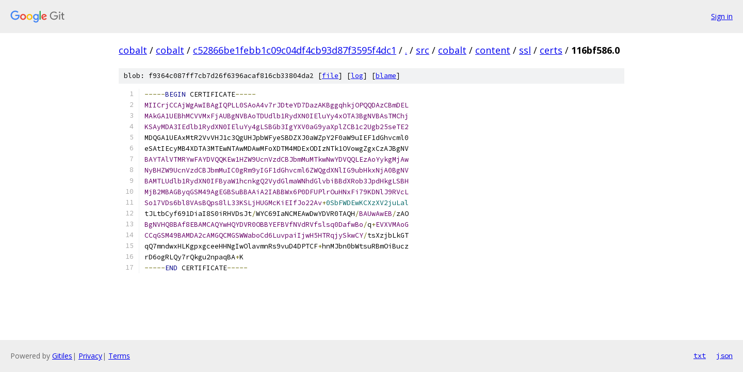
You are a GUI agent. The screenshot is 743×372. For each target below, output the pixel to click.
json (724, 355)
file (330, 75)
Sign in (722, 16)
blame (386, 75)
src (422, 50)
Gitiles (62, 356)
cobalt (133, 50)
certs (551, 50)
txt (699, 355)
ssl (525, 50)
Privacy (90, 356)
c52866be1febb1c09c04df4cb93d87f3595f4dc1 (294, 50)
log (357, 75)
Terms (119, 356)
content (492, 50)
